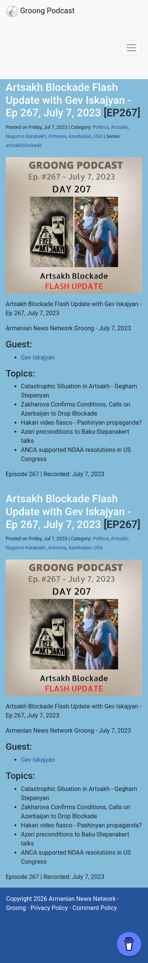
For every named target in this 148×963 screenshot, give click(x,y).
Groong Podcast (40, 11)
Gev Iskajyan (38, 357)
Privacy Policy (49, 907)
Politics (101, 127)
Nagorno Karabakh (26, 136)
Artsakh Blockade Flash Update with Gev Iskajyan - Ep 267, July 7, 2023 (68, 100)
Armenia (57, 136)
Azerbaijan (79, 136)
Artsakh (119, 127)
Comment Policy (94, 907)
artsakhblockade (24, 145)
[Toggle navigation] (131, 47)
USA (97, 136)
